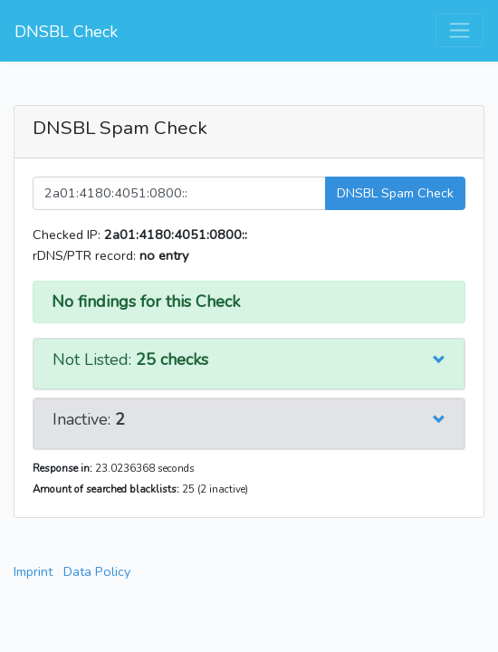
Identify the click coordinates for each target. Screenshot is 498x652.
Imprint (33, 571)
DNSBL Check (66, 32)
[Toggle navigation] (460, 30)
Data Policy (96, 571)
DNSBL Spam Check (395, 193)
